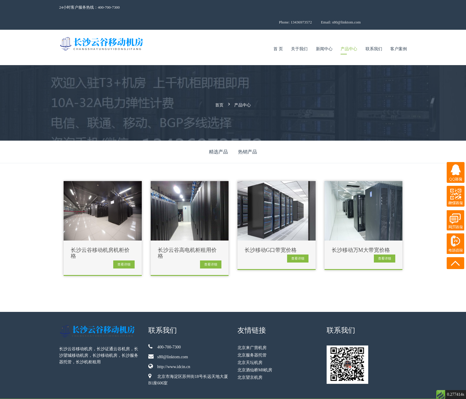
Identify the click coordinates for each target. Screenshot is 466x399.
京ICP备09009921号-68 (370, 390)
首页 (219, 89)
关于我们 (299, 34)
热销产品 (247, 134)
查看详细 (123, 247)
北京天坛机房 (249, 345)
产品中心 (349, 34)
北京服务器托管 (252, 338)
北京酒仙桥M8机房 (254, 353)
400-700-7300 (164, 329)
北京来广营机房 (252, 331)
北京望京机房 (249, 360)
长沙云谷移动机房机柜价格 (100, 236)
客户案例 (398, 34)
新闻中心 (324, 34)
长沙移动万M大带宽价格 (361, 233)
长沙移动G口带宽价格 (271, 233)
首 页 (278, 34)
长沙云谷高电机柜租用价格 (187, 236)
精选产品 (218, 134)
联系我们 (374, 34)
